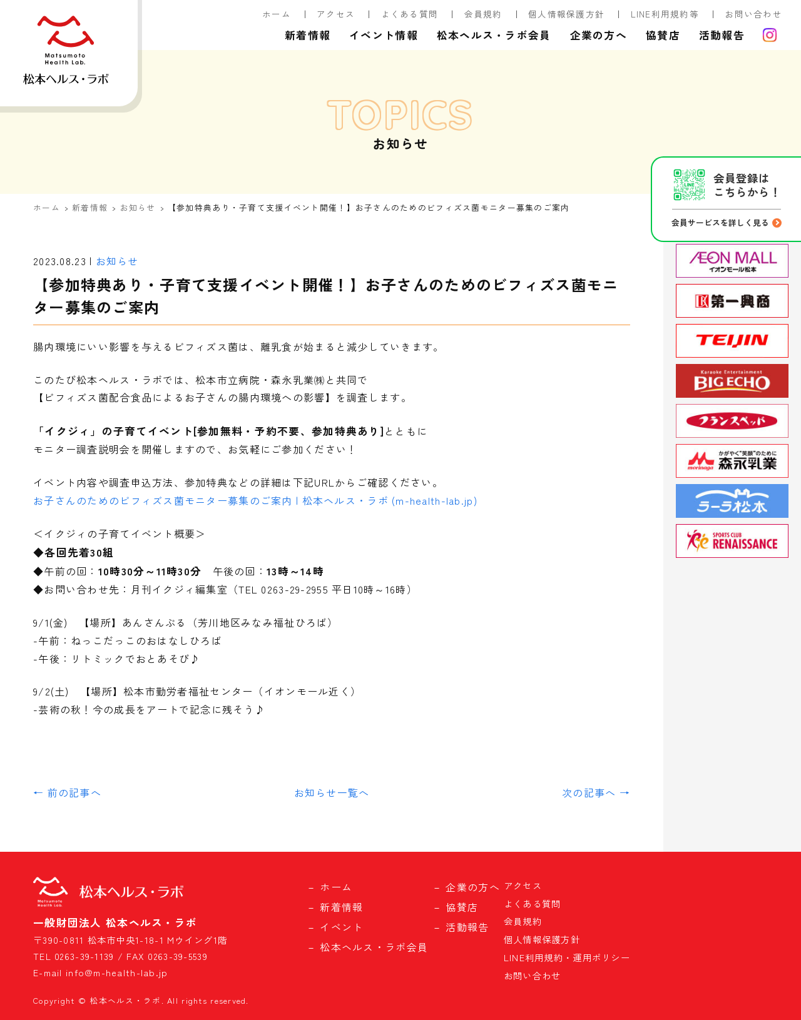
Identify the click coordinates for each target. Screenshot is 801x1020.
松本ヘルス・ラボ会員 (494, 35)
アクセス (336, 14)
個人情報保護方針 (566, 14)
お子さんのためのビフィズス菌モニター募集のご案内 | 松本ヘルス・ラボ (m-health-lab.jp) (255, 500)
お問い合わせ (753, 14)
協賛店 (663, 35)
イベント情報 (383, 35)
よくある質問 (410, 14)
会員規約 (483, 14)
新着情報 (307, 35)
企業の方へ (598, 35)
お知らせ (138, 207)
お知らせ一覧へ (332, 792)
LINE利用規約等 (665, 14)
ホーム (276, 14)
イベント (341, 926)
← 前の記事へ (67, 792)
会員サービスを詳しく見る (720, 222)
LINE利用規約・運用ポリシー (567, 957)
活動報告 (722, 35)
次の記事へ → (596, 792)
